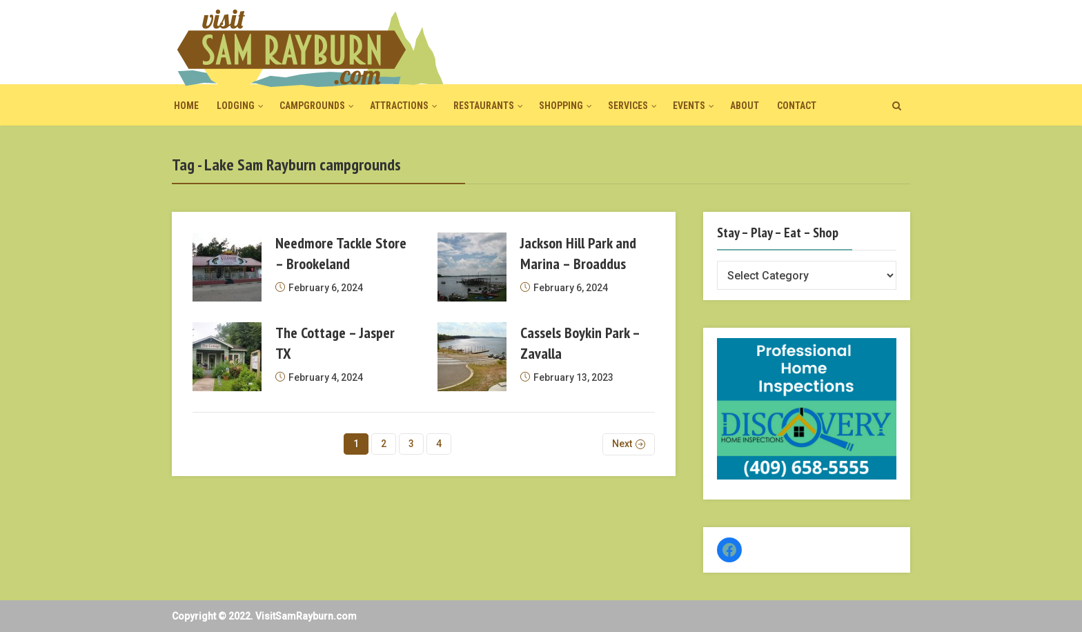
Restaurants (483, 105)
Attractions (399, 105)
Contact (796, 105)
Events (689, 105)
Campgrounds (312, 105)
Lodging (236, 105)
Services (628, 105)
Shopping (561, 105)
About (744, 105)
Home (186, 105)
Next (622, 443)
